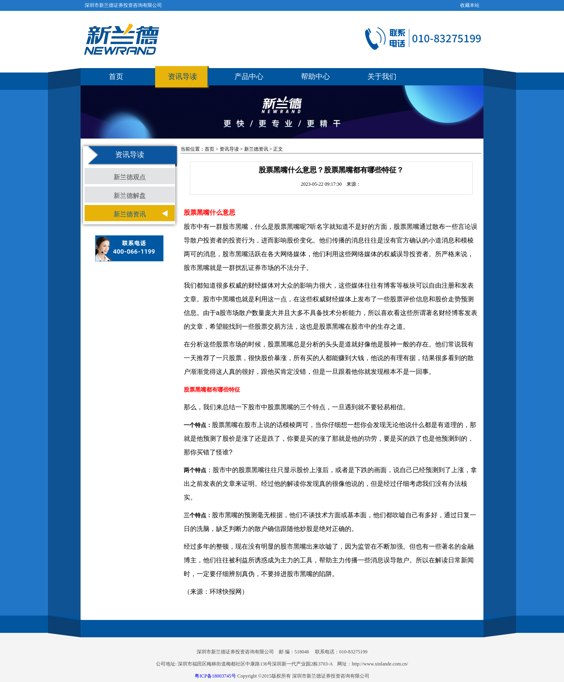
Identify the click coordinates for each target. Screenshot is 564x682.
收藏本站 (469, 5)
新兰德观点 (130, 177)
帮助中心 (315, 77)
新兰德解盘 (130, 195)
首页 (116, 77)
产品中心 (248, 77)
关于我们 (381, 77)
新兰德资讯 (130, 214)
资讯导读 (182, 77)
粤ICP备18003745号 (215, 676)
